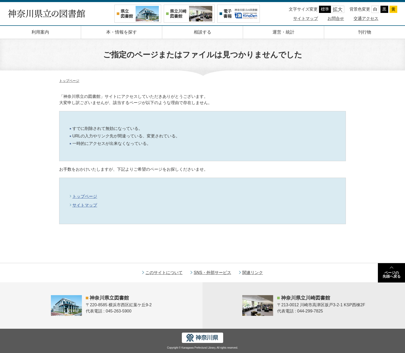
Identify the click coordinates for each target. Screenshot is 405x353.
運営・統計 (283, 32)
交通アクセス (366, 18)
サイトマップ (305, 18)
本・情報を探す (121, 32)
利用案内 (40, 32)
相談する (202, 32)
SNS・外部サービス (212, 272)
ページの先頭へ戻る (392, 274)
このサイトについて (164, 272)
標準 (325, 9)
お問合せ (336, 18)
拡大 (337, 9)
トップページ (69, 81)
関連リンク (252, 272)
